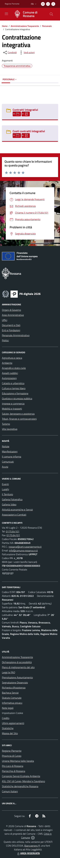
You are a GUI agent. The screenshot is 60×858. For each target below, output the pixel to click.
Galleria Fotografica (12, 499)
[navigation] (6, 14)
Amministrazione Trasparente (25, 26)
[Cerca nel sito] (51, 14)
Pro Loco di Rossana (12, 766)
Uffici (4, 320)
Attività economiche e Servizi (17, 509)
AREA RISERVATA (28, 853)
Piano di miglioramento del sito (18, 667)
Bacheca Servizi (10, 693)
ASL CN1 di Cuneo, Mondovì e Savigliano (23, 781)
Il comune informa (11, 456)
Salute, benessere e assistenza (18, 414)
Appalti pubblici (10, 373)
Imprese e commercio (13, 403)
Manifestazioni (9, 451)
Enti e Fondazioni (11, 330)
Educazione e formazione (15, 393)
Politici (5, 340)
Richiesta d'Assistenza (13, 687)
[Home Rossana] (28, 14)
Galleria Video (9, 504)
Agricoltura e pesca (12, 358)
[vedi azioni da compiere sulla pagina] (26, 52)
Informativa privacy (12, 703)
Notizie (5, 446)
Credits (5, 718)
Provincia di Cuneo (11, 756)
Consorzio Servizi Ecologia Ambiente (21, 776)
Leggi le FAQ (8, 672)
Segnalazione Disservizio (15, 682)
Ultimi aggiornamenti (13, 723)
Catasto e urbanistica (13, 383)
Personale (47, 26)
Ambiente (7, 363)
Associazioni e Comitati (14, 515)
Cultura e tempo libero (13, 388)
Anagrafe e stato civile (14, 368)
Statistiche (7, 728)
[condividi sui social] (9, 52)
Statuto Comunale (11, 698)
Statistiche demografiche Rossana (20, 786)
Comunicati (8, 462)
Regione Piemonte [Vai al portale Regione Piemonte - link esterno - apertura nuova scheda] (12, 3)
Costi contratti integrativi (29, 131)
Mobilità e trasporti (12, 409)
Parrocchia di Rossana (13, 771)
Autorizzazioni (9, 378)
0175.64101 (12, 531)
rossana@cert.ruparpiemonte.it (25, 547)
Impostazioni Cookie (12, 713)
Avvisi (5, 467)
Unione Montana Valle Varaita (18, 761)
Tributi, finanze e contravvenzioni (19, 419)
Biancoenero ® (32, 846)
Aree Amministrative (13, 315)
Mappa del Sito (10, 733)
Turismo (6, 424)
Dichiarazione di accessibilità (17, 662)
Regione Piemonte (11, 751)
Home (5, 26)
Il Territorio (7, 494)
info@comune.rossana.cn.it (23, 550)
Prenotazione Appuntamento (17, 677)
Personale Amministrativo (15, 335)
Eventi (5, 484)
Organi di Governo (11, 310)
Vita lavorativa (9, 429)
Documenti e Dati (11, 325)
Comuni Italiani (10, 791)
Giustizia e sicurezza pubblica (17, 398)
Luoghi (5, 489)
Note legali (7, 708)
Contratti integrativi (25, 110)
